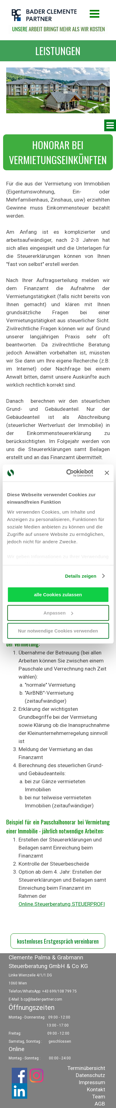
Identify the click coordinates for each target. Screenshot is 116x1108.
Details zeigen (80, 576)
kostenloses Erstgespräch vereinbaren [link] (58, 941)
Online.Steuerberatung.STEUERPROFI (62, 904)
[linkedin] (19, 1091)
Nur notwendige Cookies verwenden (58, 630)
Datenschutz (90, 1075)
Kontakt (96, 1089)
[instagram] (36, 1075)
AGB (100, 1104)
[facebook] (19, 1075)
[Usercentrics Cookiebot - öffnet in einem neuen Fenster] (69, 473)
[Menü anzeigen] (94, 13)
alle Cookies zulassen (58, 594)
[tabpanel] (58, 50)
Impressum (92, 1082)
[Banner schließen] (107, 473)
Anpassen (58, 612)
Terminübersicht (86, 1068)
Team (98, 1096)
